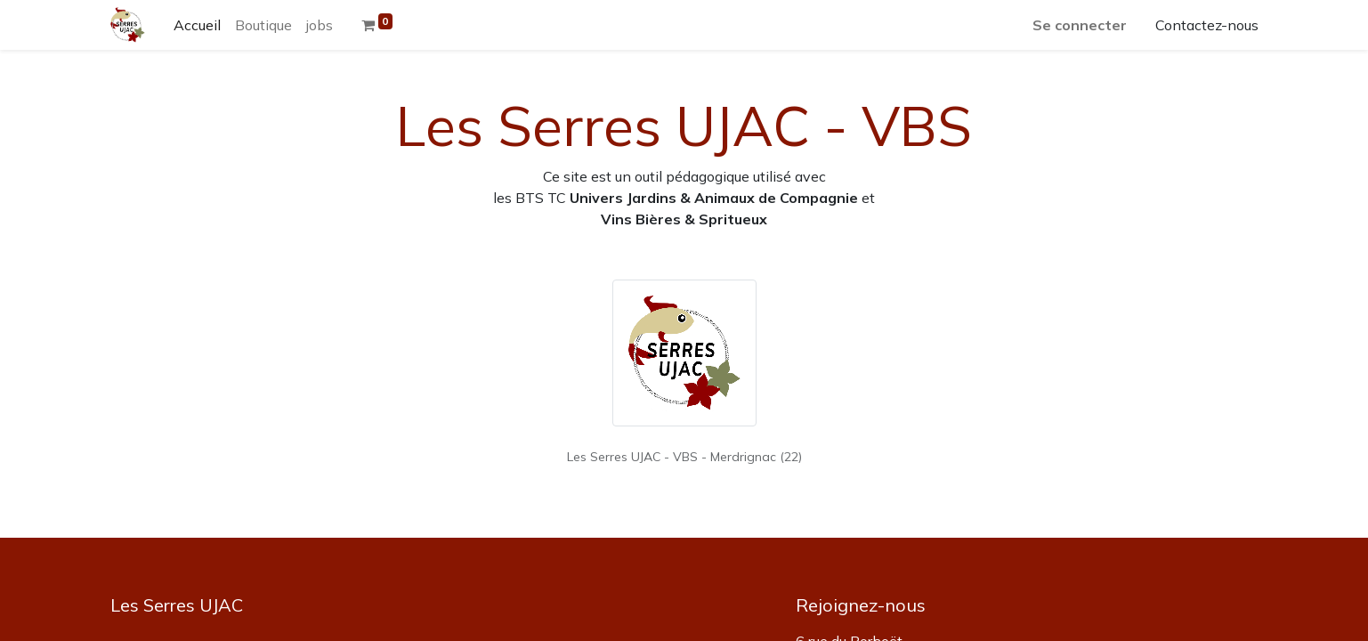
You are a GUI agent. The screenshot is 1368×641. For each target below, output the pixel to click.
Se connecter (1079, 25)
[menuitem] (197, 25)
